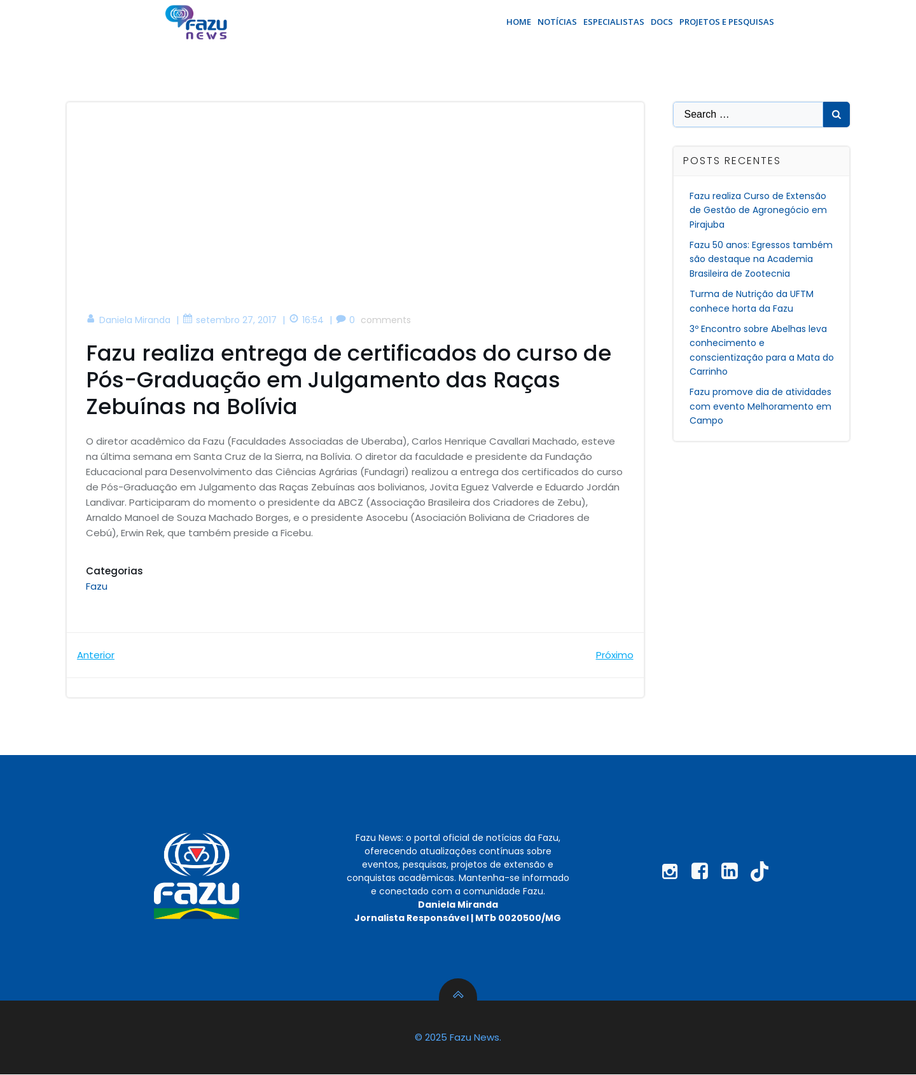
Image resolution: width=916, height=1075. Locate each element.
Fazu (97, 586)
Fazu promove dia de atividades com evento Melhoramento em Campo (761, 406)
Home (518, 21)
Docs (662, 21)
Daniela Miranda (128, 320)
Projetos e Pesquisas (726, 21)
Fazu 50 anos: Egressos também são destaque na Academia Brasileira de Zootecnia (761, 259)
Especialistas (613, 21)
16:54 (306, 320)
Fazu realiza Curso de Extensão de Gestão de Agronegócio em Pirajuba (759, 210)
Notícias (557, 21)
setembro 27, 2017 (230, 320)
